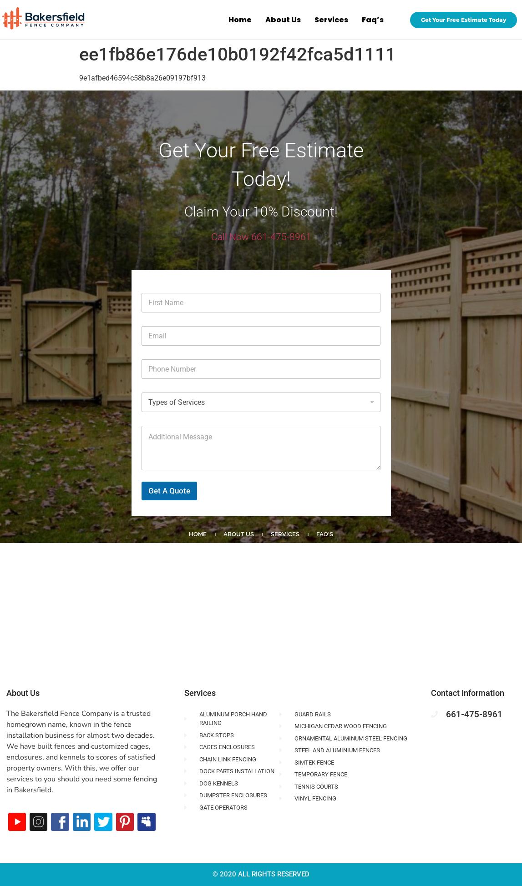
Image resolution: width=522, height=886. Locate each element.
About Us (283, 20)
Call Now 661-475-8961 (261, 237)
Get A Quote (169, 490)
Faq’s (373, 20)
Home (240, 20)
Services (331, 20)
